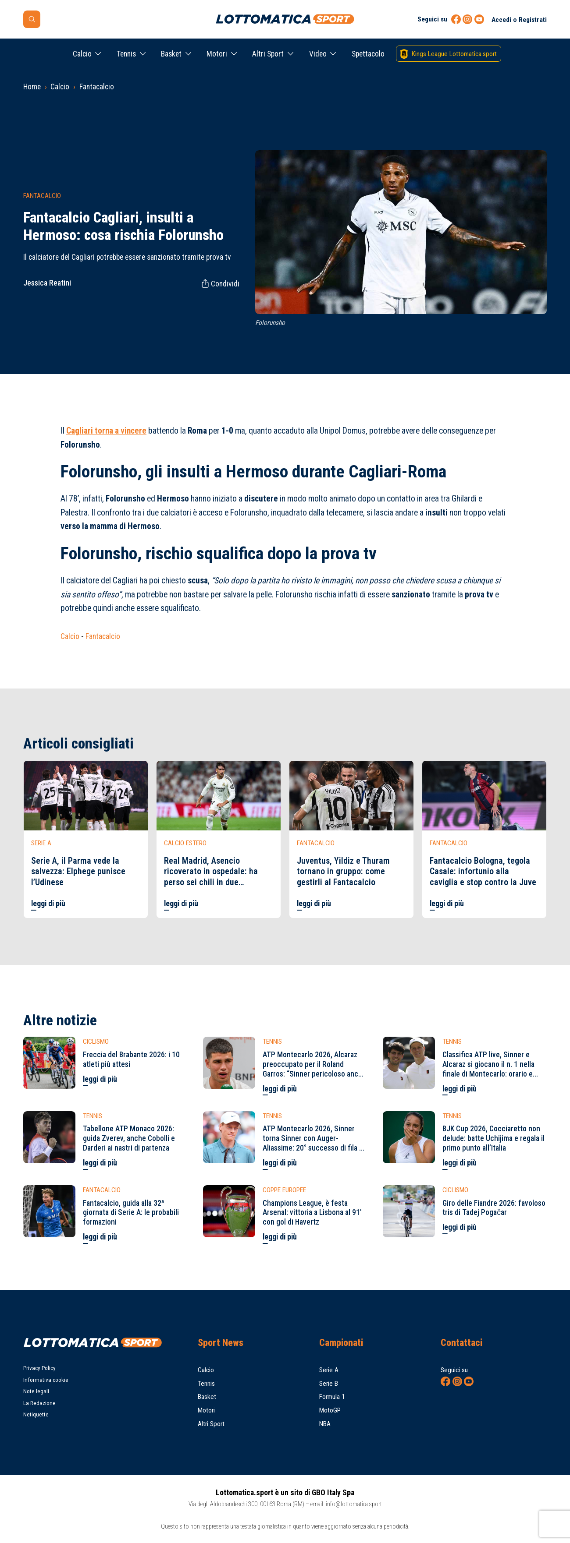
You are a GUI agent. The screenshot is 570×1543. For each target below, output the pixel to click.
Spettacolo (368, 53)
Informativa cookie (45, 1380)
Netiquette (36, 1414)
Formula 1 (332, 1397)
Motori (217, 53)
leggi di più (48, 903)
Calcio (82, 53)
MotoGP (330, 1410)
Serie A (328, 1370)
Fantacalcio (96, 86)
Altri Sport (268, 53)
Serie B (328, 1384)
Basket (171, 53)
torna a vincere (106, 431)
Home (32, 86)
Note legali (36, 1391)
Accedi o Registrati (519, 20)
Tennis (126, 53)
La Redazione (39, 1403)
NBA (325, 1424)
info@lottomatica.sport (354, 1504)
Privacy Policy (39, 1368)
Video (318, 53)
